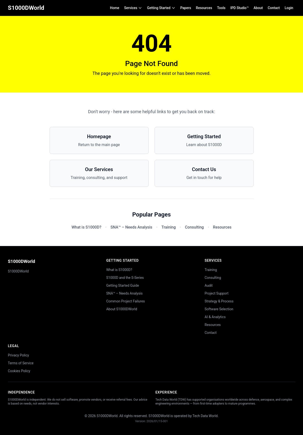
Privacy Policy (18, 355)
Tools (221, 8)
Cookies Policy (19, 371)
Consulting (194, 227)
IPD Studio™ (239, 8)
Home (114, 8)
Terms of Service (21, 363)
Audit (209, 285)
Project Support (216, 293)
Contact (274, 8)
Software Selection (219, 309)
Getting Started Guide (122, 285)
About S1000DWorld (121, 309)
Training (168, 227)
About (258, 8)
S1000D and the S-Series (125, 278)
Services (133, 8)
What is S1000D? (86, 227)
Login (289, 8)
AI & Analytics (215, 317)
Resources (204, 8)
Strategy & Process (219, 301)
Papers (185, 8)
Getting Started (161, 8)
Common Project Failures (125, 301)
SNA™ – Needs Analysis (131, 227)
